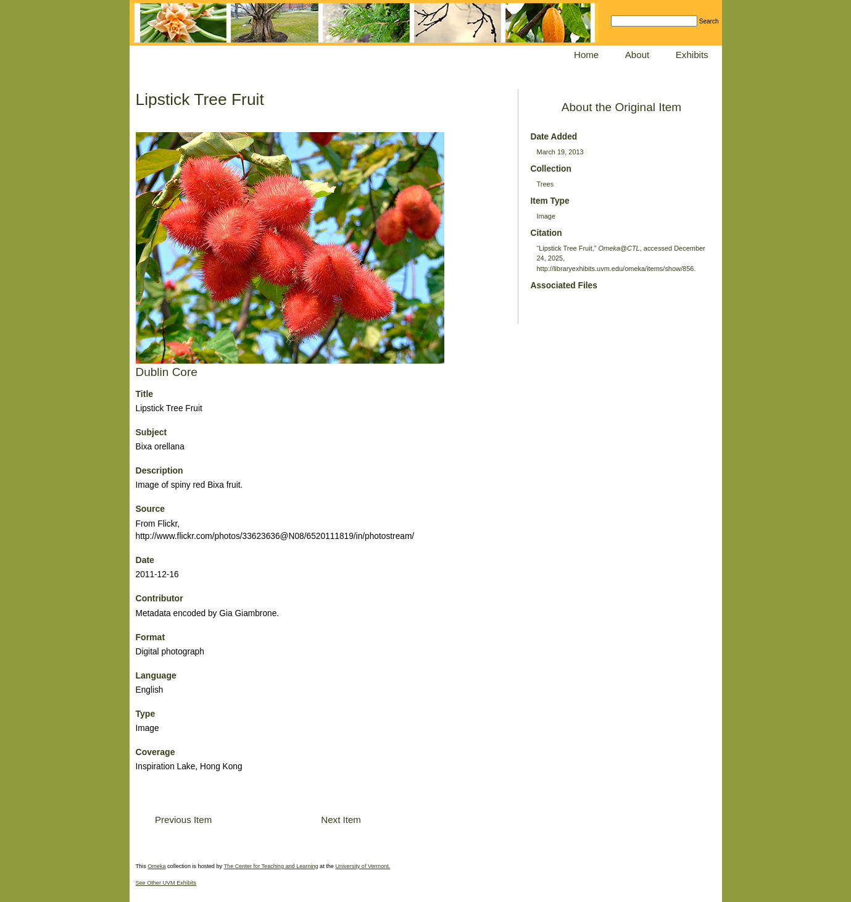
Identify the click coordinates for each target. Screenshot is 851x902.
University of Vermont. (362, 866)
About (637, 54)
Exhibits (692, 54)
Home (586, 54)
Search (709, 21)
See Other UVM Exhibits (166, 883)
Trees (545, 184)
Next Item (341, 819)
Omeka (156, 866)
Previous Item (183, 819)
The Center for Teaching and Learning (271, 866)
